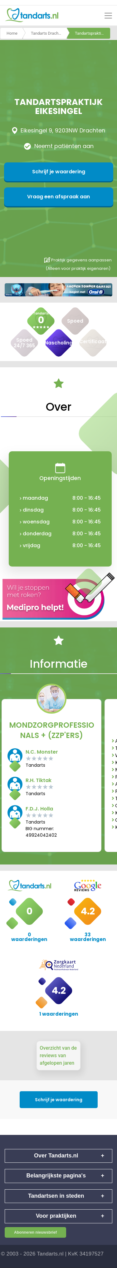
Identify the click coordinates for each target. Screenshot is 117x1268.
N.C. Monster (42, 751)
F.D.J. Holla (39, 808)
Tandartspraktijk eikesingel (92, 33)
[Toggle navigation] (108, 15)
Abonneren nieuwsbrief (35, 1232)
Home (12, 33)
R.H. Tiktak (38, 780)
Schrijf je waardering (58, 171)
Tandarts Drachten (47, 33)
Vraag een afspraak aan (58, 196)
